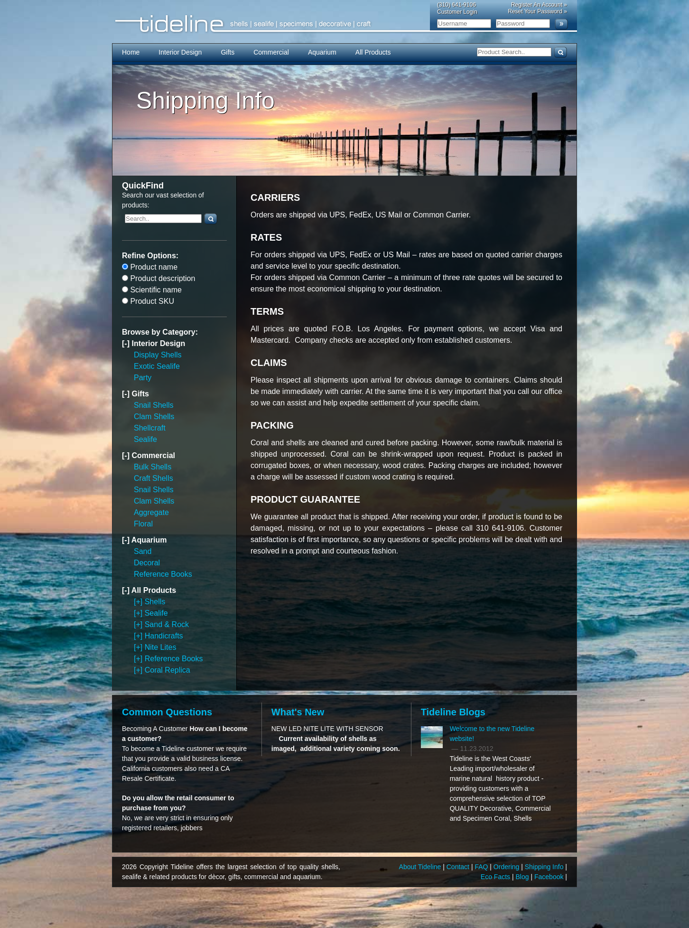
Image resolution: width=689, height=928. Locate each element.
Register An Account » (539, 4)
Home (131, 52)
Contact (459, 867)
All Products (373, 52)
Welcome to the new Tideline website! (492, 733)
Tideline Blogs (453, 712)
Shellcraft (150, 428)
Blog (523, 877)
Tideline (344, 24)
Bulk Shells (152, 467)
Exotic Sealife (157, 366)
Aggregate (151, 512)
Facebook (549, 877)
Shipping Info (545, 867)
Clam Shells (154, 416)
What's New (297, 712)
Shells (155, 602)
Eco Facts (496, 877)
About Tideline (421, 867)
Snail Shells (154, 405)
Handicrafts (164, 636)
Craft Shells (153, 478)
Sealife (145, 439)
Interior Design (180, 52)
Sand (142, 551)
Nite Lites (161, 647)
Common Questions (167, 712)
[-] (126, 343)
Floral (143, 524)
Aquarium (322, 52)
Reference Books (163, 574)
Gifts (227, 52)
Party (142, 378)
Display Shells (157, 355)
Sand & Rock (167, 624)
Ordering (507, 867)
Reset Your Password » (537, 11)
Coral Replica (167, 670)
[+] (139, 602)
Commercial (271, 52)
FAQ (482, 867)
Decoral (147, 563)
